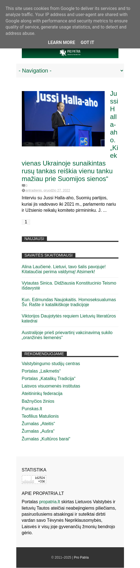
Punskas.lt (32, 408)
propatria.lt (49, 501)
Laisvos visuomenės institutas (51, 386)
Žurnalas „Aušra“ (38, 431)
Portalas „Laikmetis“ (41, 371)
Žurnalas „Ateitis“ (38, 423)
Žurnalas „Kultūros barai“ (46, 439)
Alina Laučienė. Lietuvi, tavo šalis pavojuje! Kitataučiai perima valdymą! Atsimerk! (64, 269)
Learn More (61, 42)
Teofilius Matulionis (40, 416)
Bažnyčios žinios (38, 401)
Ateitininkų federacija (42, 393)
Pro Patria (81, 557)
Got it (87, 42)
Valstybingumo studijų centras (51, 363)
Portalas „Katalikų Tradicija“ (49, 378)
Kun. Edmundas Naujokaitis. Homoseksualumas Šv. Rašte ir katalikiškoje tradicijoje (69, 302)
